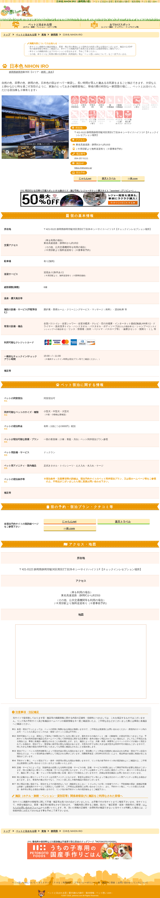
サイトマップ (44, 882)
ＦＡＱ (57, 882)
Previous (7, 152)
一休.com (133, 178)
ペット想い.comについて (95, 54)
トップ (6, 34)
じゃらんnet (85, 178)
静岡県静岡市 (16, 72)
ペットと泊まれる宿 (40, 24)
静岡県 (54, 34)
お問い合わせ (124, 882)
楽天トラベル (109, 178)
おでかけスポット (120, 24)
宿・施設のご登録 (106, 882)
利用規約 (67, 882)
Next (63, 152)
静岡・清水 (47, 72)
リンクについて (140, 882)
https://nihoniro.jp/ (83, 168)
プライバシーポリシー (84, 882)
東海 (43, 34)
